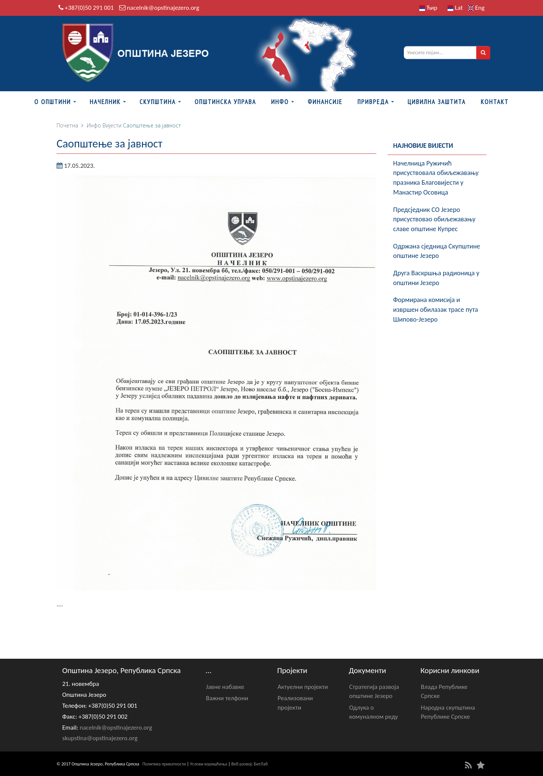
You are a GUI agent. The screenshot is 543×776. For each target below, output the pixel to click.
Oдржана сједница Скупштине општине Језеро (436, 251)
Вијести (112, 125)
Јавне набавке (225, 687)
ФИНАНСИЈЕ (325, 102)
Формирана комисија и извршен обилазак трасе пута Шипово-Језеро (435, 309)
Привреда (373, 102)
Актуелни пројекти (303, 687)
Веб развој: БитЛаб (249, 764)
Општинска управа (225, 102)
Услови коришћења (208, 764)
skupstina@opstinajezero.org (100, 738)
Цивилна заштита (437, 102)
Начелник (105, 102)
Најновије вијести (423, 145)
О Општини (52, 102)
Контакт (495, 102)
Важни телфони (227, 698)
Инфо (280, 102)
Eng (476, 8)
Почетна (67, 125)
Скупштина (158, 102)
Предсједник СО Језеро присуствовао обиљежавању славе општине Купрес (434, 219)
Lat (455, 8)
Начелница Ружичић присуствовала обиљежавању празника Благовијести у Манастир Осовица (436, 177)
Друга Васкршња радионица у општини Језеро (436, 278)
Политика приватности (164, 764)
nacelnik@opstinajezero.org (163, 8)
